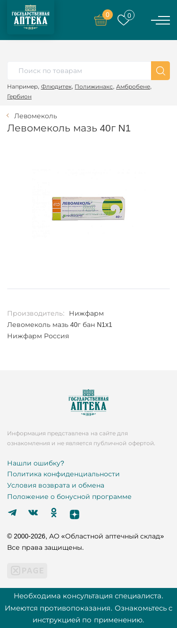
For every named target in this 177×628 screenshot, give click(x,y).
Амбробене (133, 86)
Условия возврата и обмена (55, 485)
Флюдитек (56, 86)
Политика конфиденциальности (63, 474)
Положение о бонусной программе (69, 496)
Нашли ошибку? (35, 463)
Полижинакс (94, 86)
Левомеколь (35, 116)
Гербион (19, 96)
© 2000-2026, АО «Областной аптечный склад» (85, 536)
